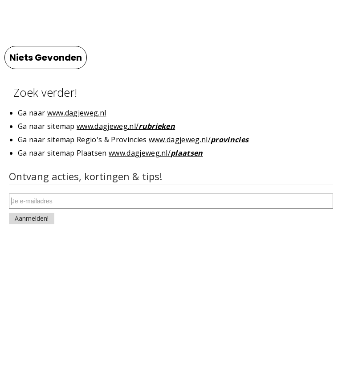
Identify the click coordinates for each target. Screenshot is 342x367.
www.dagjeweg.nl (76, 113)
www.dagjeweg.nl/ (126, 126)
